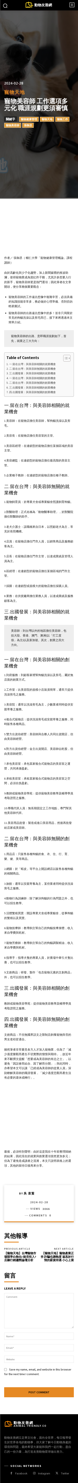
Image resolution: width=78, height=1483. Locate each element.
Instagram (44, 1473)
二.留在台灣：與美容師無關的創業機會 (32, 383)
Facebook (21, 1473)
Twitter (65, 1473)
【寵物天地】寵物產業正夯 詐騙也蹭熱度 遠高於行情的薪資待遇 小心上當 (57, 1256)
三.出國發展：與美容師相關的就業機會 (32, 373)
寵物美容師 (12, 125)
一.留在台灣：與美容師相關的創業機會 (32, 378)
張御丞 (28, 125)
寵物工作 (62, 119)
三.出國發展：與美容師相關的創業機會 (32, 387)
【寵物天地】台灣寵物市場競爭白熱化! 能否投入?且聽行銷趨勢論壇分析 (20, 1256)
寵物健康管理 (29, 119)
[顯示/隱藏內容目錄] (64, 358)
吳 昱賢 (29, 1193)
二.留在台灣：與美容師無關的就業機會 (32, 369)
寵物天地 (14, 92)
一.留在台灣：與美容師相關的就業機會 (32, 364)
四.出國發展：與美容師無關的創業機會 (32, 392)
